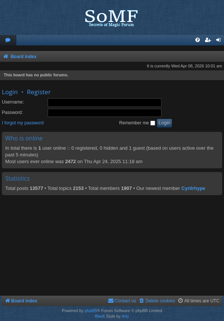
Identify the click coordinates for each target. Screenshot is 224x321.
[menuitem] (8, 40)
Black (100, 316)
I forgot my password (23, 122)
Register (39, 92)
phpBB (90, 310)
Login (10, 92)
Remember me (137, 122)
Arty (125, 316)
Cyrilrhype (193, 188)
